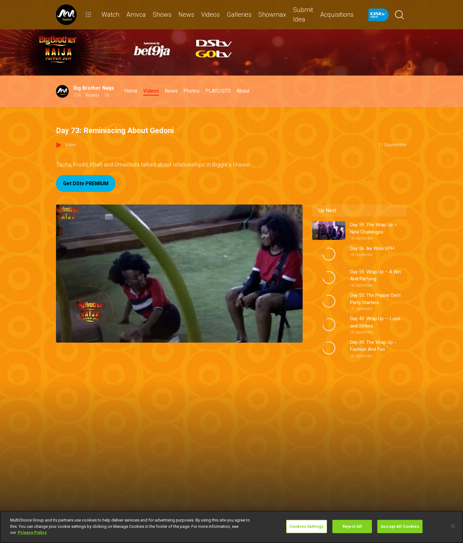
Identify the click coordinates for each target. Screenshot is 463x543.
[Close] (453, 526)
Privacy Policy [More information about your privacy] (32, 532)
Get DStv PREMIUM (85, 183)
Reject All (352, 526)
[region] (231, 527)
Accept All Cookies (400, 526)
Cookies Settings (307, 526)
